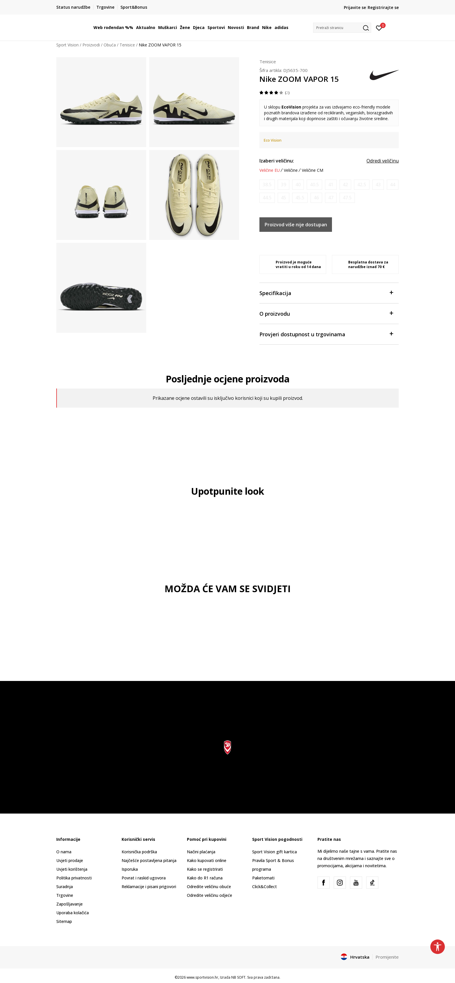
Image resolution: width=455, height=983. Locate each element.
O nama (63, 851)
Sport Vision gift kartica (274, 851)
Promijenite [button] (387, 957)
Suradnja (64, 886)
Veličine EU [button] (269, 170)
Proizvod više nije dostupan (296, 224)
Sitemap (64, 921)
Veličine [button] (291, 170)
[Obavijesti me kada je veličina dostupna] (267, 185)
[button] (342, 28)
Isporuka (130, 869)
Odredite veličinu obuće (209, 886)
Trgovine (64, 895)
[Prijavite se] (379, 27)
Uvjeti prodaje (69, 860)
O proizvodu (326, 313)
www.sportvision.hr (202, 977)
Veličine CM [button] (312, 170)
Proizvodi (91, 45)
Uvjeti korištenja (71, 869)
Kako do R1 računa (205, 878)
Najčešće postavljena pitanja (149, 860)
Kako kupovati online (206, 860)
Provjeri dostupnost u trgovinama (326, 334)
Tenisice (127, 45)
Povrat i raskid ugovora (144, 878)
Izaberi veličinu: (276, 160)
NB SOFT (238, 977)
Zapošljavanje (69, 904)
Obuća (110, 45)
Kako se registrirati (205, 869)
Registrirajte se (383, 7)
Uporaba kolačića (72, 912)
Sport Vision (67, 45)
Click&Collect (264, 886)
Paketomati (263, 878)
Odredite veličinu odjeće (209, 895)
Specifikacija (326, 293)
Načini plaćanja (201, 851)
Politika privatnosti (74, 878)
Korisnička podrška (139, 851)
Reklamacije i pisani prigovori (149, 886)
